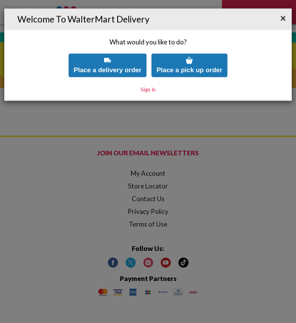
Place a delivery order (107, 55)
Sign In (148, 80)
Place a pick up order (189, 55)
